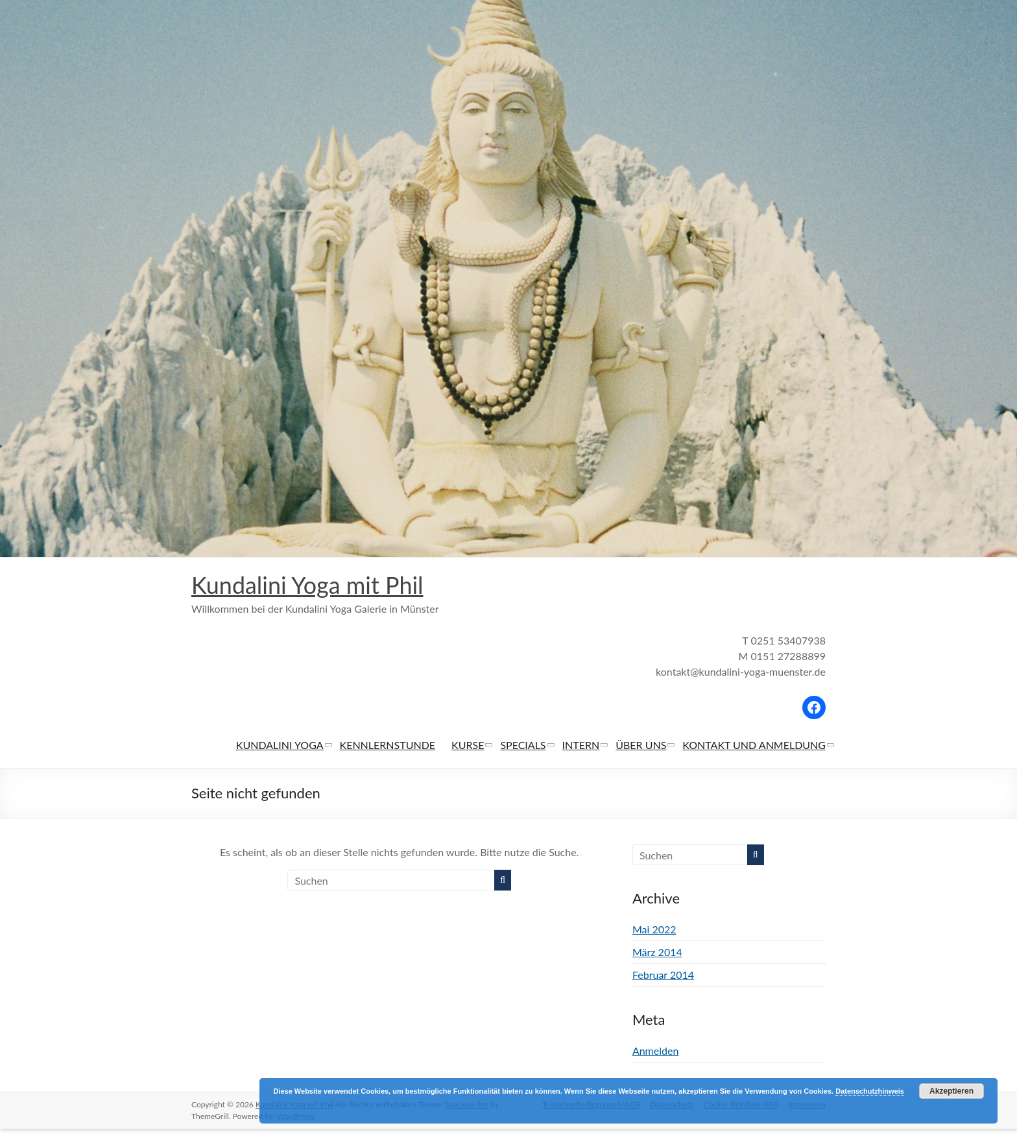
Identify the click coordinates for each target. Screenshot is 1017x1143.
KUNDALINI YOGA (280, 745)
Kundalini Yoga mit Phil (307, 585)
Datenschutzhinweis (869, 1091)
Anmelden (655, 1051)
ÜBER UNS (641, 745)
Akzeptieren (951, 1091)
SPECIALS (522, 745)
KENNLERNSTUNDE (388, 745)
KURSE (467, 745)
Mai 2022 (654, 930)
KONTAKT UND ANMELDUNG (754, 745)
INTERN (581, 745)
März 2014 (657, 952)
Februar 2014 (663, 975)
